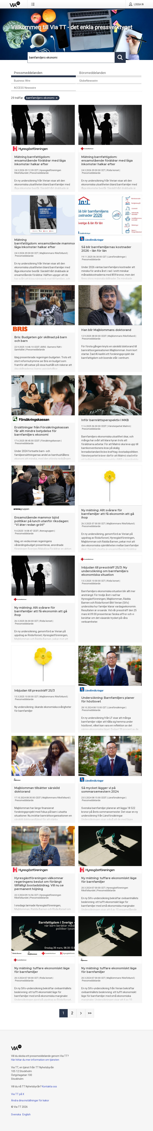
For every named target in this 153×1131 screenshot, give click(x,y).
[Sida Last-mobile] (89, 1013)
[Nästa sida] (81, 1013)
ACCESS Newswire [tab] (25, 87)
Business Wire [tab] (22, 80)
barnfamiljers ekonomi (42, 98)
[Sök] (71, 57)
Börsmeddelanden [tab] (92, 73)
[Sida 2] (72, 1013)
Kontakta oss (49, 1086)
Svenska (16, 1114)
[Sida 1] (63, 1013)
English (26, 1114)
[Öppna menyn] (33, 4)
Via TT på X (17, 1094)
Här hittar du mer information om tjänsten (35, 1059)
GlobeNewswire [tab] (88, 80)
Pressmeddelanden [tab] (28, 73)
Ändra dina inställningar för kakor (30, 1100)
